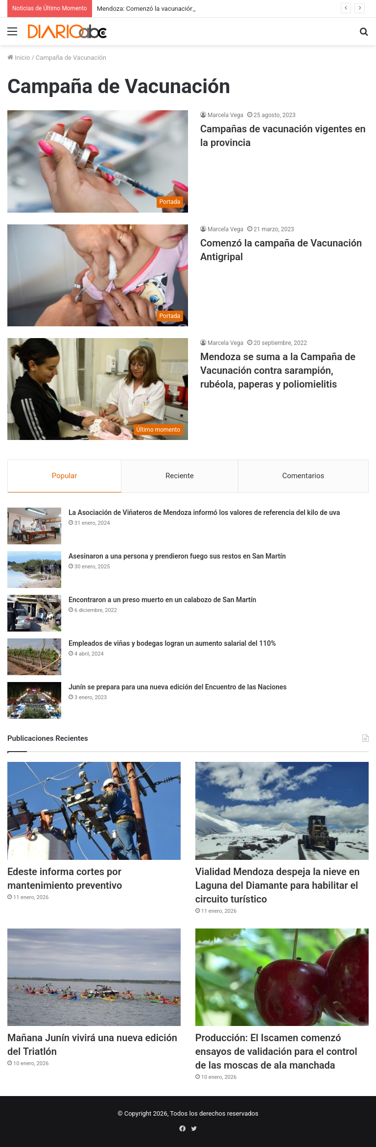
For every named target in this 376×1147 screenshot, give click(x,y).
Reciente (179, 475)
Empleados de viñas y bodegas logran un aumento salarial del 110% (172, 643)
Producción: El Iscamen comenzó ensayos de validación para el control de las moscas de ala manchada (276, 1051)
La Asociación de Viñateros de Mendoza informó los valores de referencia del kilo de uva (204, 512)
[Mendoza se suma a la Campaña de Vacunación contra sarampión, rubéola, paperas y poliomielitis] (97, 389)
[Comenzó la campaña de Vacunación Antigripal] (97, 275)
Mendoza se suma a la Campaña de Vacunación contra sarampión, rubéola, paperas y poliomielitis (277, 370)
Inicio (18, 57)
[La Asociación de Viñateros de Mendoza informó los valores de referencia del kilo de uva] (34, 526)
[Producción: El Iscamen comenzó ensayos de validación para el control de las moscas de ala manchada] (282, 977)
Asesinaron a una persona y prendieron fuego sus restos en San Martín (177, 556)
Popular (64, 475)
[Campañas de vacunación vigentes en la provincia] (97, 161)
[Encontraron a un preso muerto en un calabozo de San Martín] (34, 613)
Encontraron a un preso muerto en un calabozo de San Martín (162, 600)
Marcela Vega (225, 115)
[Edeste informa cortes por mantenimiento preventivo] (94, 811)
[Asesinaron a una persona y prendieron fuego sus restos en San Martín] (34, 569)
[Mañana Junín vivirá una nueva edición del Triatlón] (94, 977)
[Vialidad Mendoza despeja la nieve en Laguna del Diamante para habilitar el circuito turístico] (282, 811)
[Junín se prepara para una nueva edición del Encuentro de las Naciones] (34, 700)
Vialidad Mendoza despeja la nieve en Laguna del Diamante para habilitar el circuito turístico (277, 885)
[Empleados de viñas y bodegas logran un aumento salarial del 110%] (34, 656)
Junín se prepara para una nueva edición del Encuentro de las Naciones (177, 687)
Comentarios (303, 475)
